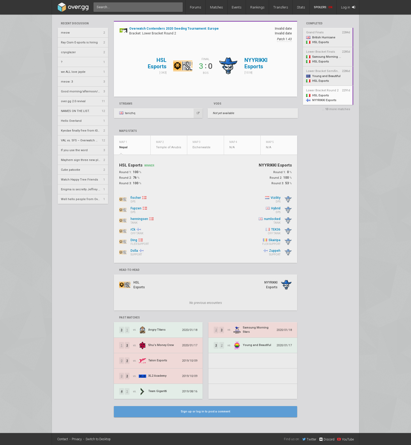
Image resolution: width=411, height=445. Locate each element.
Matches (216, 7)
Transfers (280, 7)
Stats (301, 7)
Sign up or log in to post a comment (205, 411)
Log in (348, 7)
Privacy (77, 439)
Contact (62, 439)
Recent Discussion (75, 23)
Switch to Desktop (98, 439)
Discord (326, 439)
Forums (195, 7)
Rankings (257, 7)
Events (237, 7)
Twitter (309, 439)
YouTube (345, 439)
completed (314, 23)
